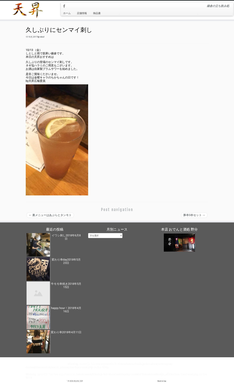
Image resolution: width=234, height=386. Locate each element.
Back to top (162, 381)
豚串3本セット (194, 215)
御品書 (97, 13)
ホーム (67, 13)
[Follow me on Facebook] (65, 6)
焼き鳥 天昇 (78, 381)
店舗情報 (82, 13)
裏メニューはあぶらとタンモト (50, 215)
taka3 (42, 37)
